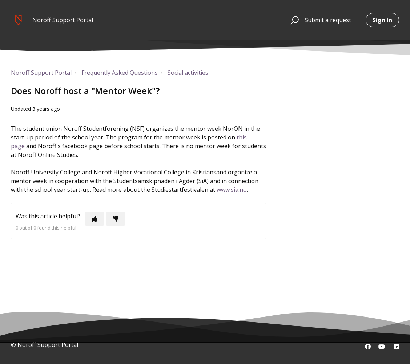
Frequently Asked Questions (119, 73)
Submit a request (328, 20)
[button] (293, 20)
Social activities (188, 73)
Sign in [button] (382, 20)
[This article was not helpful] (115, 219)
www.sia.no (232, 190)
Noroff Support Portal (41, 73)
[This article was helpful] (94, 219)
